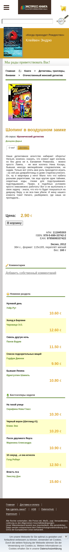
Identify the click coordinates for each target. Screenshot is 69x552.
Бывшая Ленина (15, 371)
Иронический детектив (30, 136)
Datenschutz (47, 509)
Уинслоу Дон (13, 476)
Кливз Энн (12, 426)
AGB (33, 509)
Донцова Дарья (14, 141)
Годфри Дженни (15, 358)
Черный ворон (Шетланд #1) (22, 421)
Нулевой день (14, 303)
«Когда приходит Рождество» (45, 34)
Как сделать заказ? (16, 509)
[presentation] (12, 148)
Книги (27, 71)
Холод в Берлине (15, 320)
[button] (28, 87)
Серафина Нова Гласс (18, 409)
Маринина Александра (18, 442)
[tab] (12, 147)
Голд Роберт (13, 459)
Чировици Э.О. (14, 325)
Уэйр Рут (11, 308)
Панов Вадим (13, 341)
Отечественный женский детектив (43, 75)
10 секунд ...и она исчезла (20, 455)
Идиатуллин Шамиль (18, 375)
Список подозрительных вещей (23, 354)
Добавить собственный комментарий (31, 273)
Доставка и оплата (29, 504)
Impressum (11, 514)
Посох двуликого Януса (19, 438)
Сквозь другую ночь (17, 337)
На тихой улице (14, 404)
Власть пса (12, 472)
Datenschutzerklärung (51, 548)
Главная (10, 71)
